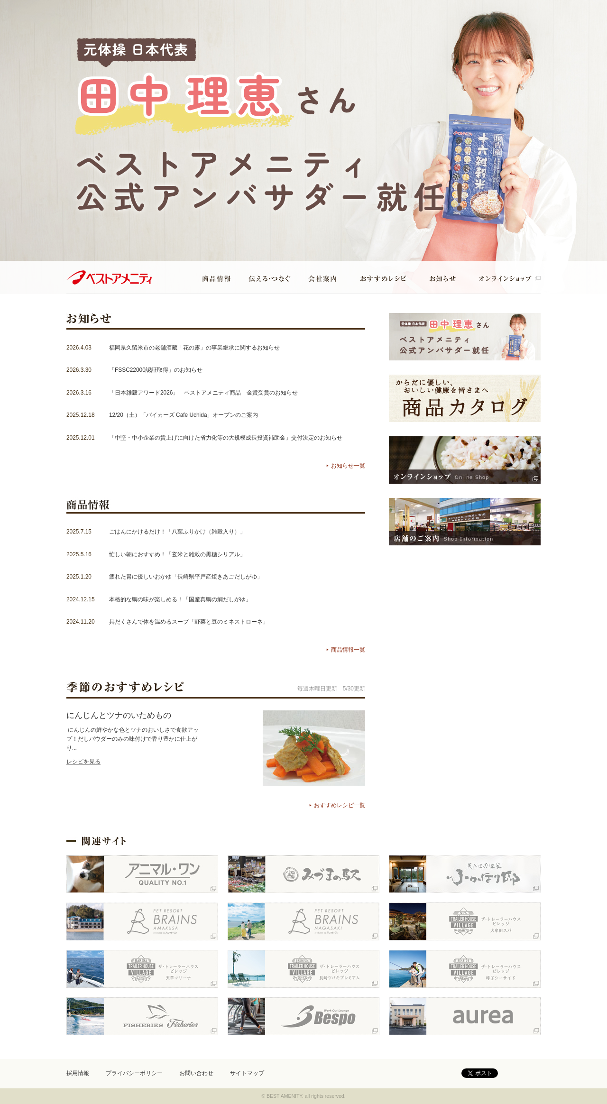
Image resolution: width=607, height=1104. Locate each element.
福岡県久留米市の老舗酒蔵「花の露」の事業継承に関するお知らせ (194, 347)
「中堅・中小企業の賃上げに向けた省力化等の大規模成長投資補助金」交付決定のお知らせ (225, 437)
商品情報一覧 (348, 649)
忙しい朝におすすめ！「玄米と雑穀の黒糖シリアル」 (177, 554)
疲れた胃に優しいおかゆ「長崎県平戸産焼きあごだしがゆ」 (186, 576)
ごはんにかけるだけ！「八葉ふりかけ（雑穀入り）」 (177, 531)
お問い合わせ (196, 1073)
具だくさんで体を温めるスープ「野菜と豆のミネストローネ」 (188, 621)
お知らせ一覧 (348, 465)
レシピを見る (83, 761)
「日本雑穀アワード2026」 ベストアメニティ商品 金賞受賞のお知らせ (203, 392)
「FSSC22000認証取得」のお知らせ (155, 370)
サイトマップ (247, 1073)
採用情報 (77, 1073)
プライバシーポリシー (134, 1073)
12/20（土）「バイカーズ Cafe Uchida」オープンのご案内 (183, 415)
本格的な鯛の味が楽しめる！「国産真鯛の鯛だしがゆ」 (180, 599)
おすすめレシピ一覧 (339, 805)
